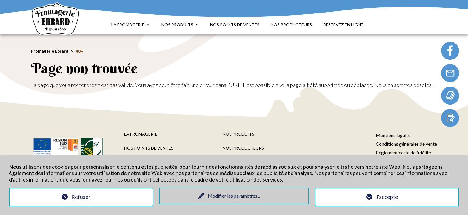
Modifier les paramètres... (234, 196)
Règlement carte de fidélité (403, 152)
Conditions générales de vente (406, 144)
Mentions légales (393, 135)
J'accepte (387, 197)
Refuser (80, 197)
